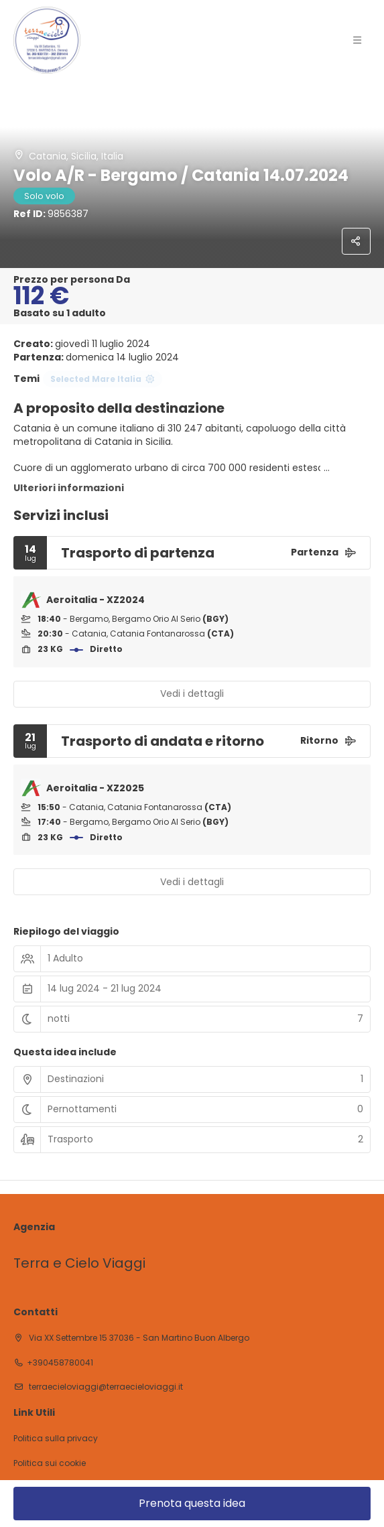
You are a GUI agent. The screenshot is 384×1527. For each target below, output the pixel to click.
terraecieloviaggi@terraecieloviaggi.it (105, 1386)
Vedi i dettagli (192, 693)
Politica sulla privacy (55, 1438)
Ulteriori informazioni (68, 487)
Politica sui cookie (49, 1463)
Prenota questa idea (192, 1503)
